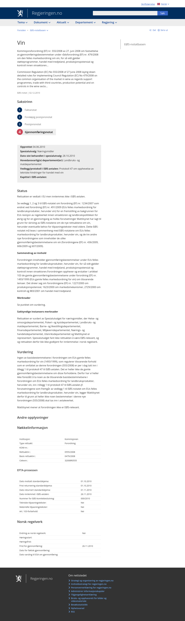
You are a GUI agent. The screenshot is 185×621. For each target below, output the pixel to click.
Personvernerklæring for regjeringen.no (91, 587)
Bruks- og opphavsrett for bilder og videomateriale (89, 600)
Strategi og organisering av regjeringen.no (92, 580)
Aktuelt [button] (62, 22)
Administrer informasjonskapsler (88, 591)
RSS (73, 611)
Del (154, 30)
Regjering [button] (108, 22)
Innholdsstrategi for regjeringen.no (89, 584)
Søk (162, 13)
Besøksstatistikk (79, 604)
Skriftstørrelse (148, 4)
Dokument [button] (41, 22)
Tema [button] (22, 22)
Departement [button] (84, 22)
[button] (39, 30)
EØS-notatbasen (135, 44)
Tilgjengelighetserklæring (84, 594)
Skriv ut (164, 30)
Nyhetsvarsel (77, 608)
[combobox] (125, 13)
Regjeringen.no (44, 13)
